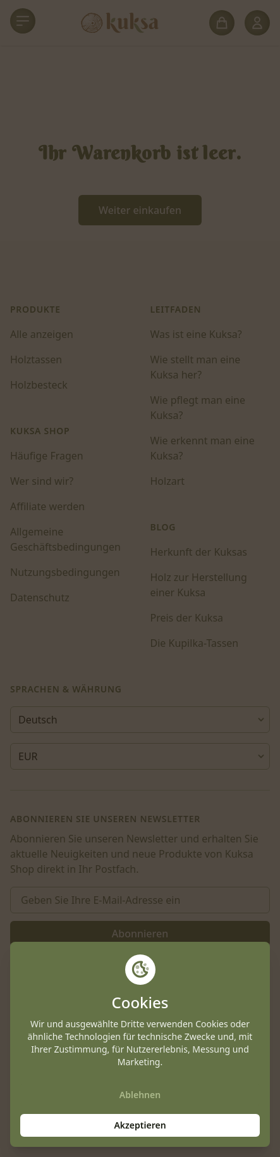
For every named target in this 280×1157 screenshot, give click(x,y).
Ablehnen (140, 1095)
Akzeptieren (140, 1125)
